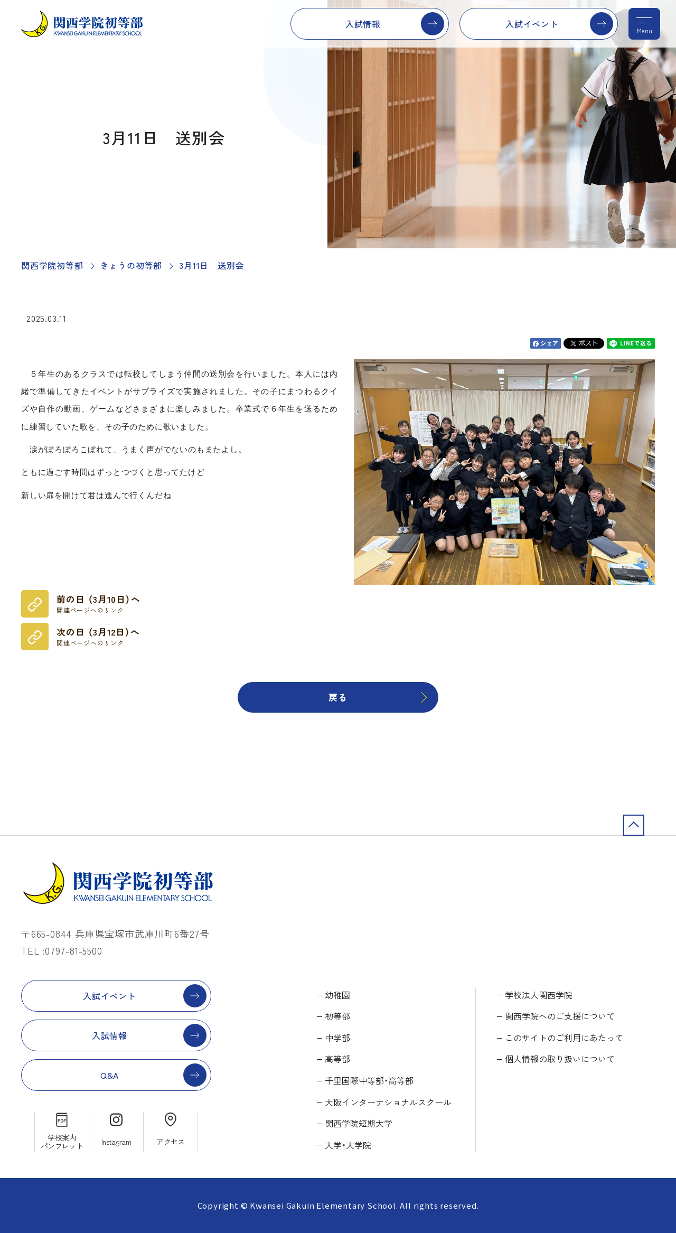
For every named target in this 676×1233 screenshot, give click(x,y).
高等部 (337, 1058)
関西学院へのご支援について (560, 1016)
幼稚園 (337, 994)
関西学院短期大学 (358, 1123)
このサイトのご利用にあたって (564, 1037)
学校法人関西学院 (538, 994)
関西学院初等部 (52, 265)
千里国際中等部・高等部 (369, 1080)
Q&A (109, 1075)
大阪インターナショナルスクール (388, 1102)
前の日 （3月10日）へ (98, 604)
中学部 (337, 1037)
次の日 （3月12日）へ (98, 636)
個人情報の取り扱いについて (560, 1058)
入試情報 (363, 23)
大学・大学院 (348, 1144)
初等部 (337, 1016)
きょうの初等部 (131, 265)
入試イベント (532, 23)
